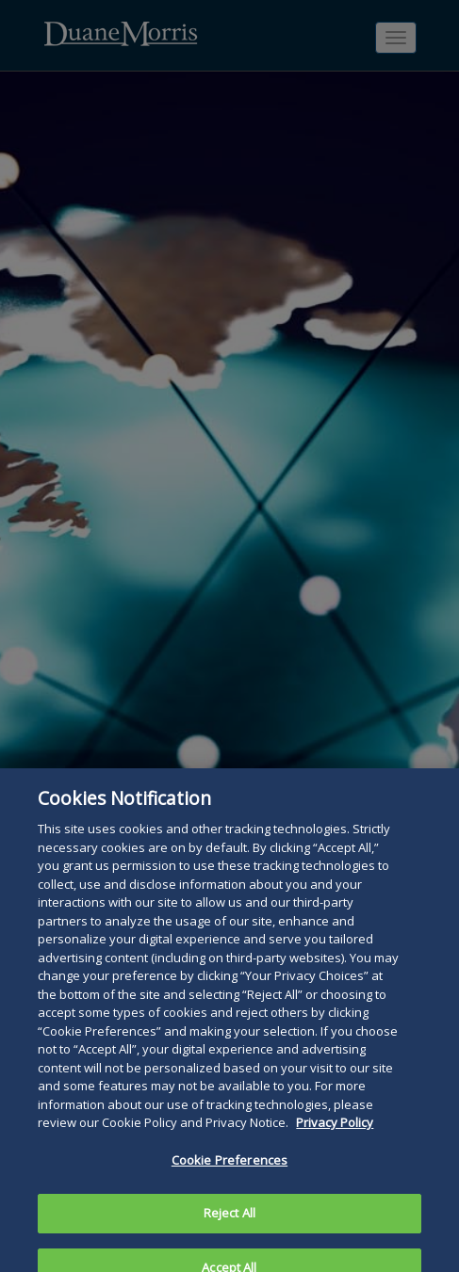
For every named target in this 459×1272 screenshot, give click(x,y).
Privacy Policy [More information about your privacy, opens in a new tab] (334, 1129)
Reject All (229, 1220)
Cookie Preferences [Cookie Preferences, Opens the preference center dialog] (229, 1167)
